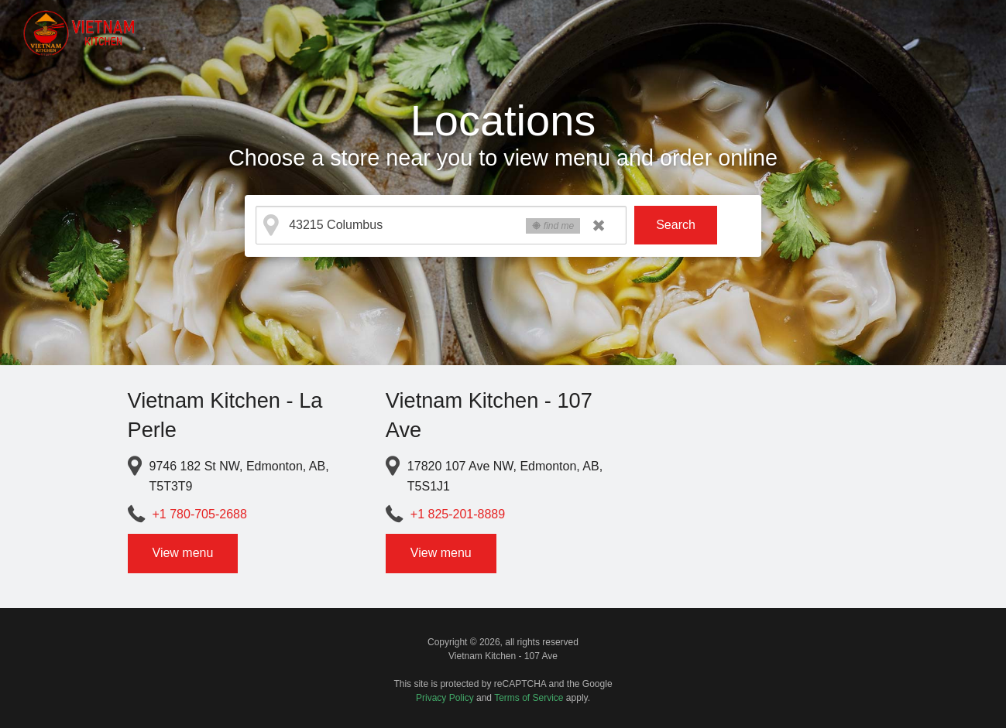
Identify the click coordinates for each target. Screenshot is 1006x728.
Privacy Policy (445, 697)
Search (675, 224)
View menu (183, 552)
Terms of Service (528, 697)
